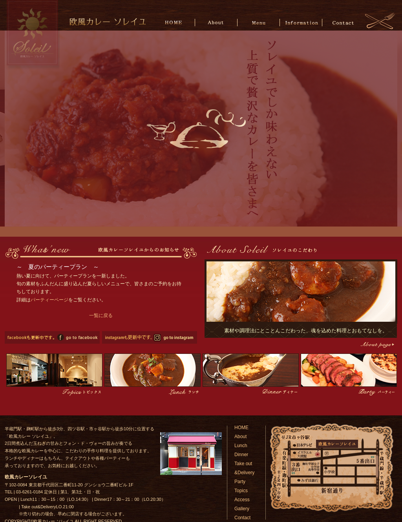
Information (301, 22)
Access (242, 499)
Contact (343, 22)
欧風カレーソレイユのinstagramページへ (149, 337)
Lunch (240, 445)
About (217, 22)
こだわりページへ (377, 345)
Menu (259, 22)
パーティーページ (49, 300)
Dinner (241, 454)
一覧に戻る (101, 315)
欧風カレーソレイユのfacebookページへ (52, 337)
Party (239, 481)
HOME (175, 22)
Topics (241, 490)
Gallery (241, 508)
